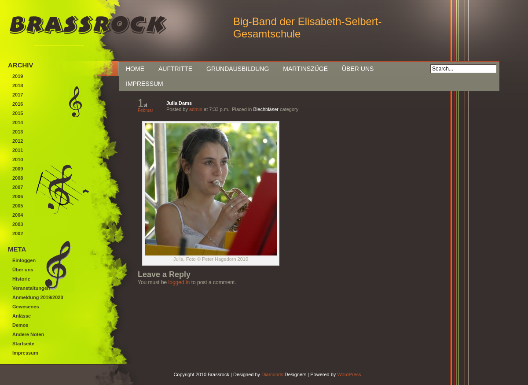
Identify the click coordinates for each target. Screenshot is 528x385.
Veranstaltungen (31, 288)
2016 (17, 104)
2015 (17, 113)
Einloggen (24, 260)
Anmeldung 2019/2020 (37, 297)
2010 (17, 159)
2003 (17, 224)
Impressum (144, 83)
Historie (21, 278)
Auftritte (175, 68)
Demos (20, 325)
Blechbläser (266, 109)
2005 (17, 205)
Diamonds (272, 374)
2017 (17, 94)
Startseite (23, 343)
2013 (17, 131)
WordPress (349, 374)
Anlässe (21, 315)
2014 (17, 122)
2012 (17, 141)
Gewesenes (25, 306)
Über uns (358, 68)
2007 (17, 187)
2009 (17, 168)
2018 (17, 85)
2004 (17, 215)
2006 (17, 196)
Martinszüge (305, 68)
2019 (17, 76)
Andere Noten (28, 334)
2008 (17, 178)
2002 (17, 233)
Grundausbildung (237, 68)
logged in (179, 282)
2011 (17, 150)
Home (135, 68)
